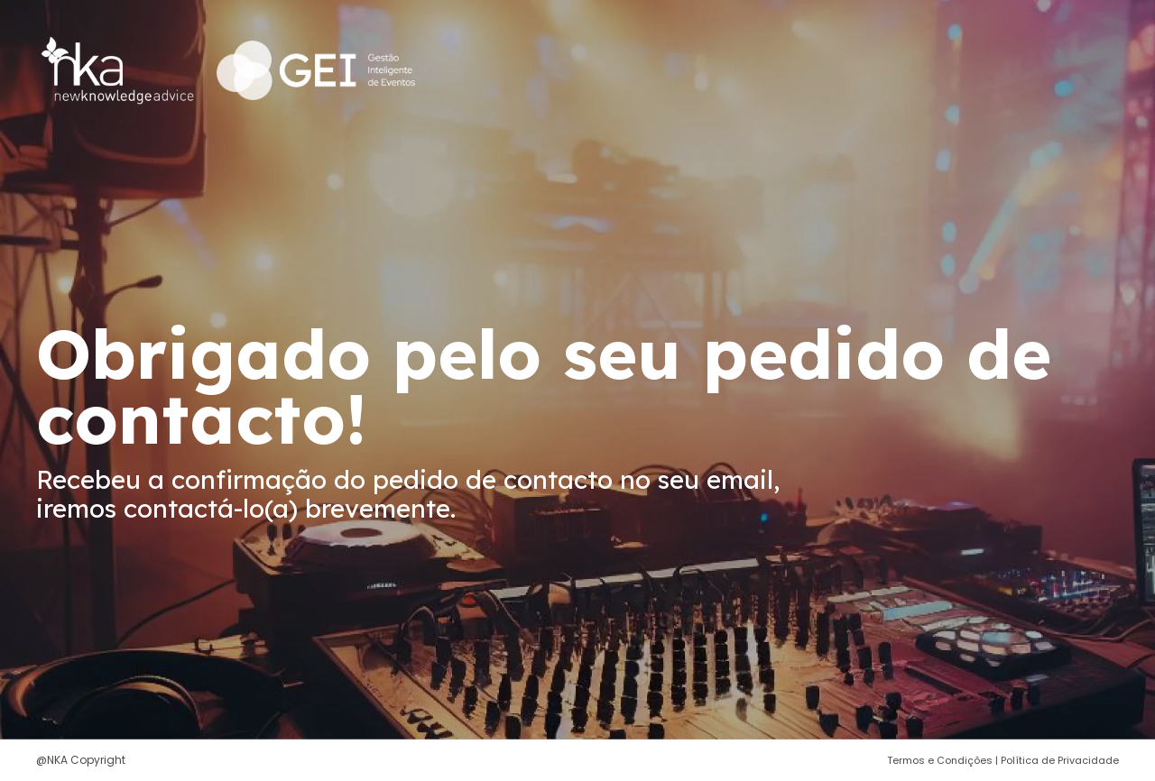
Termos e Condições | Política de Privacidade (1003, 760)
